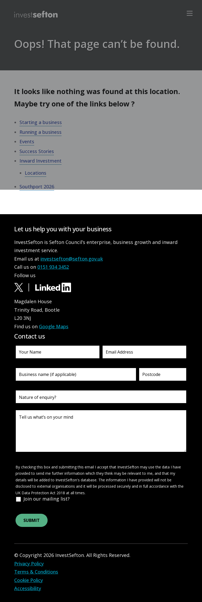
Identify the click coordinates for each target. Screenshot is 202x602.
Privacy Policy (29, 563)
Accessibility (27, 588)
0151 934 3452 (53, 267)
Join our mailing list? (46, 498)
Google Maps (53, 326)
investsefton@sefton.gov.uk (72, 259)
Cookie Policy (28, 580)
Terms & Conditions (36, 572)
